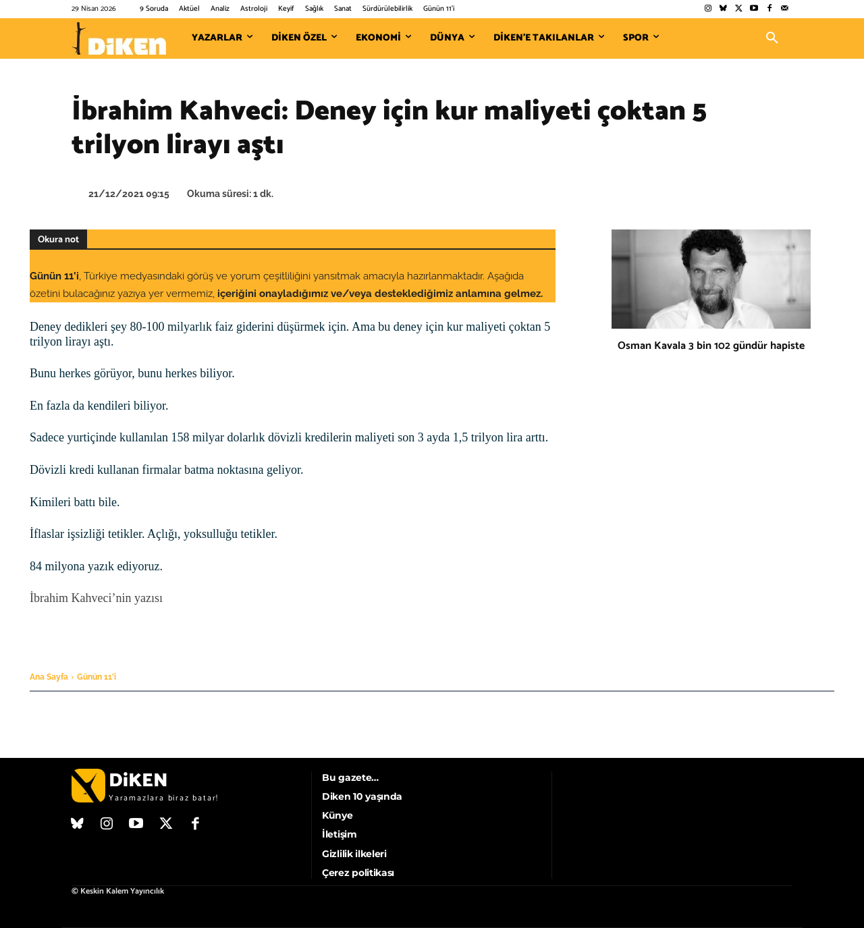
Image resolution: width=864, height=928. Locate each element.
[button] (772, 38)
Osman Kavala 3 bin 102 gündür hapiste (711, 346)
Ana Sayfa (49, 677)
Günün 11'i (96, 677)
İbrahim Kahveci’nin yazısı (96, 598)
